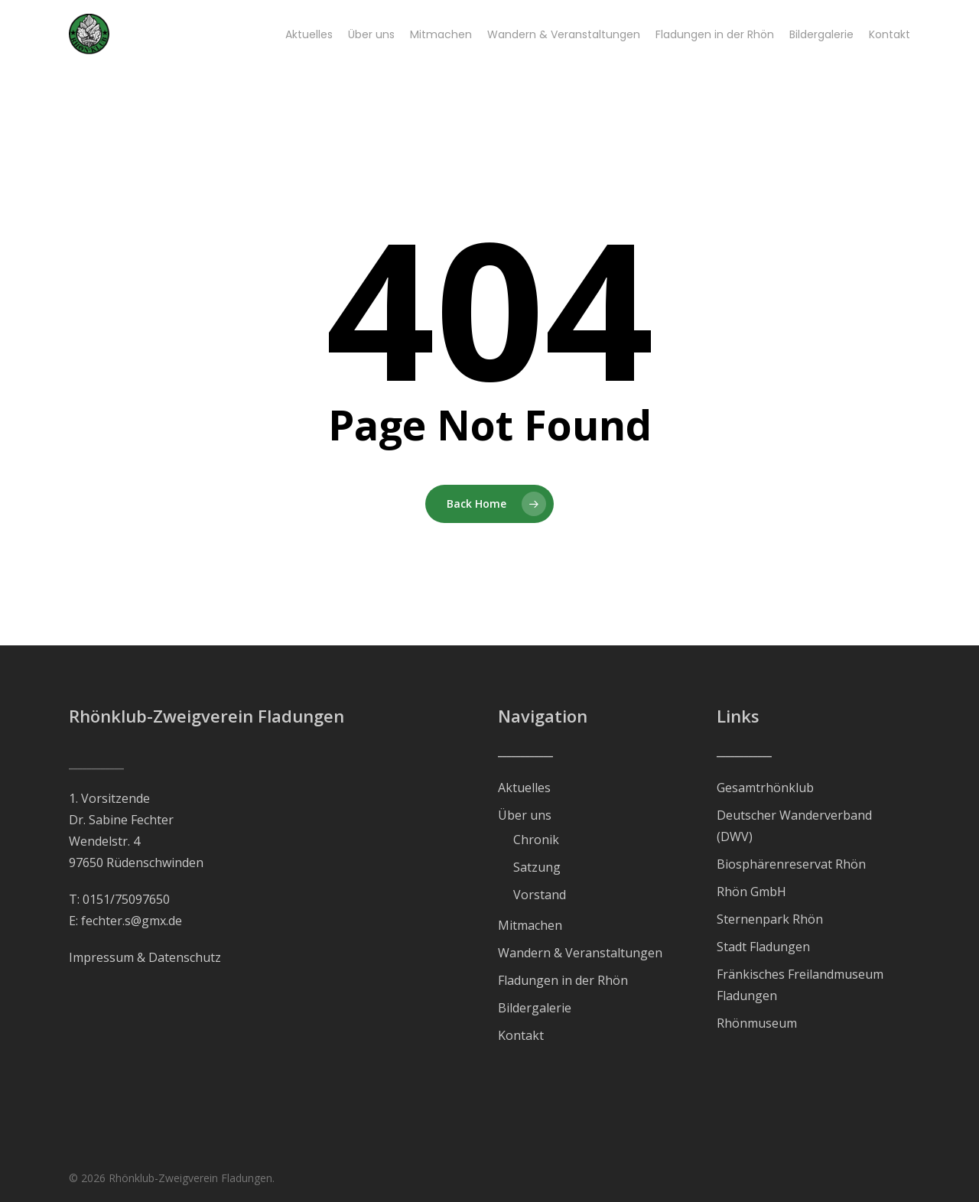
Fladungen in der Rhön (563, 980)
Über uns (524, 815)
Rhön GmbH (751, 891)
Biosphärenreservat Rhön (791, 864)
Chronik (536, 839)
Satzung (537, 867)
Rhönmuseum (757, 1023)
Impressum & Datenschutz (145, 957)
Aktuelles (524, 787)
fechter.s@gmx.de (131, 920)
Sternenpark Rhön (770, 919)
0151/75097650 (126, 899)
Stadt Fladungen (763, 946)
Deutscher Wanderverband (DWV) (794, 826)
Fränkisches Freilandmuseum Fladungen (800, 985)
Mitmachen (530, 925)
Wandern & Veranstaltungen (580, 952)
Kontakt (521, 1035)
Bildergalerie (534, 1007)
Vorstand (539, 894)
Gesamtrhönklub (765, 787)
